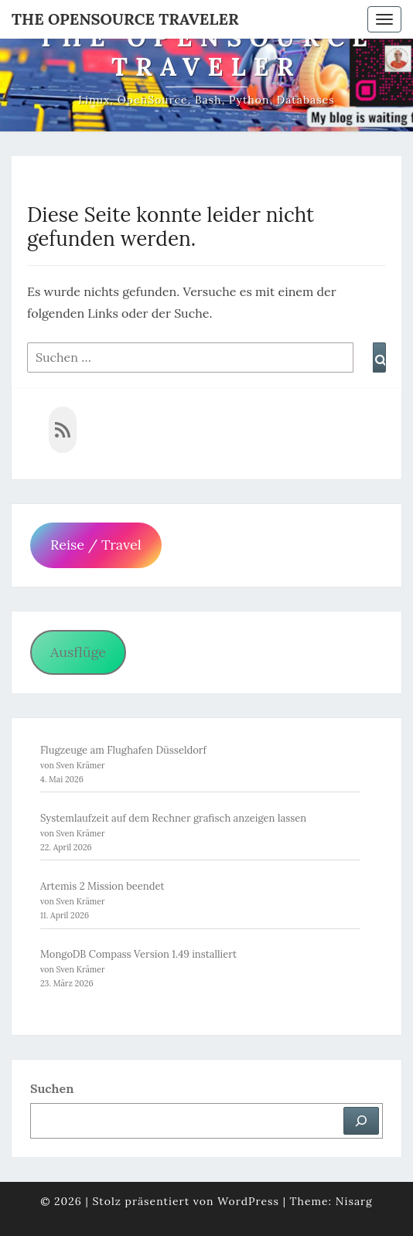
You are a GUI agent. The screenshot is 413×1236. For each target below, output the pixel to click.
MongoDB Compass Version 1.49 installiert (138, 954)
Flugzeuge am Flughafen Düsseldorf (123, 750)
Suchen (51, 1088)
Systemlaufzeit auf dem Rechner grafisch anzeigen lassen (173, 818)
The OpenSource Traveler (125, 19)
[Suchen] (361, 1121)
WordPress (248, 1201)
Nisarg (354, 1201)
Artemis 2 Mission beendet (102, 886)
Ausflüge (78, 652)
